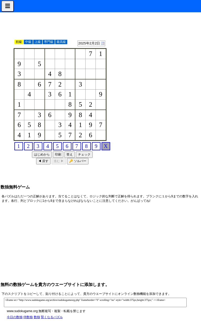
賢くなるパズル (52, 317)
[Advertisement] (174, 92)
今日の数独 (15, 317)
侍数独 (28, 317)
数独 (37, 317)
